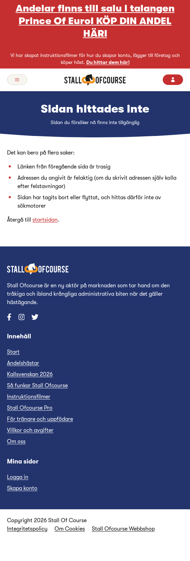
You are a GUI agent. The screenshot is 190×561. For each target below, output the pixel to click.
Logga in (17, 477)
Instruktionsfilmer (28, 397)
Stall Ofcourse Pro (29, 408)
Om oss (16, 441)
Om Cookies (69, 529)
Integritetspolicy (27, 529)
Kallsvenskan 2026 (30, 374)
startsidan (45, 220)
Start (13, 352)
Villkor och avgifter (30, 430)
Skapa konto (22, 488)
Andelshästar (23, 363)
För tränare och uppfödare (40, 419)
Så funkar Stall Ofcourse (37, 385)
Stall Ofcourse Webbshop (123, 529)
